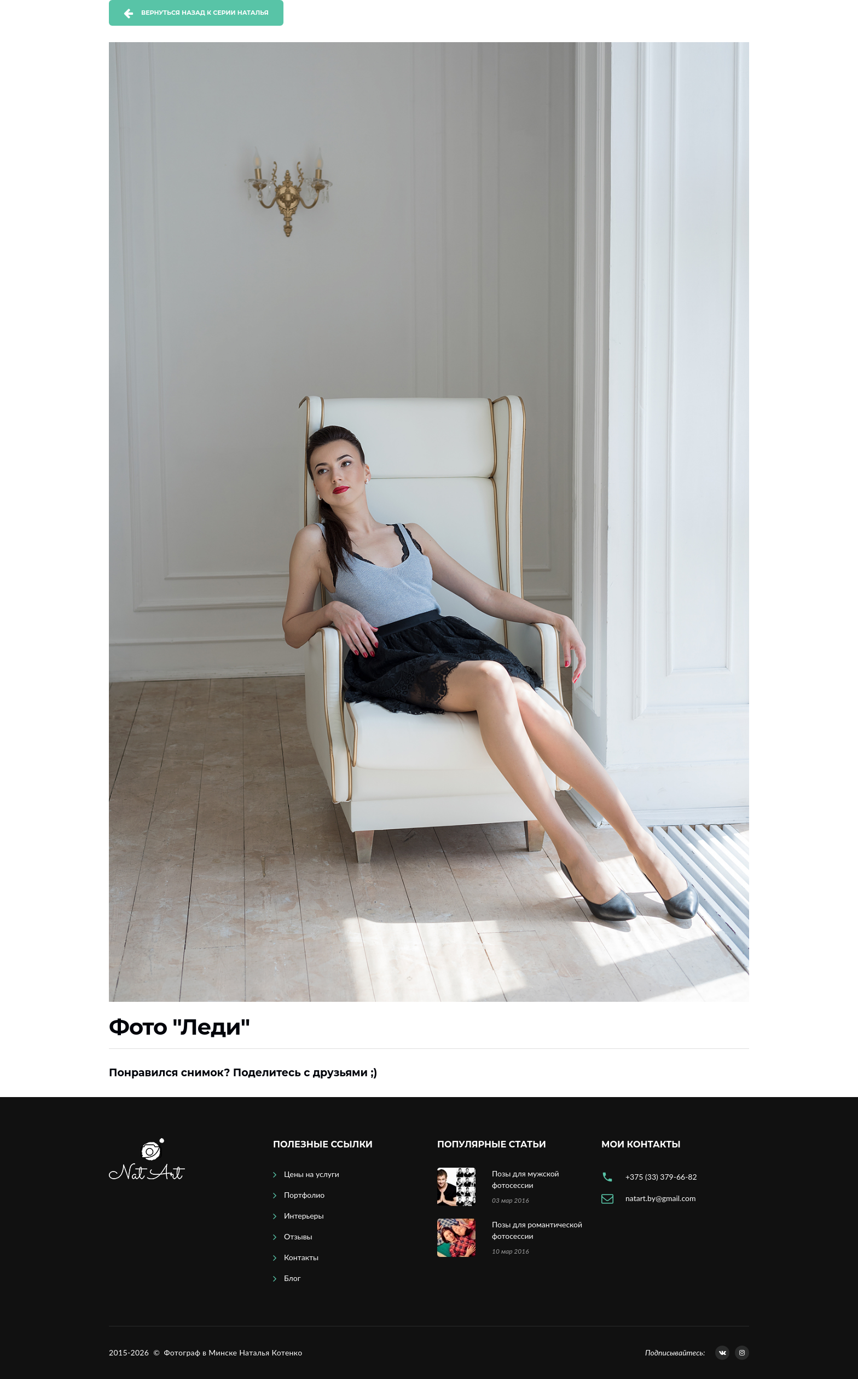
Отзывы (298, 1236)
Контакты (301, 1257)
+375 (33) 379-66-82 (661, 1176)
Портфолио (304, 1194)
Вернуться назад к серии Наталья (205, 12)
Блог (292, 1278)
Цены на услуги (311, 1174)
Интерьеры (304, 1215)
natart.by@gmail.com (660, 1198)
